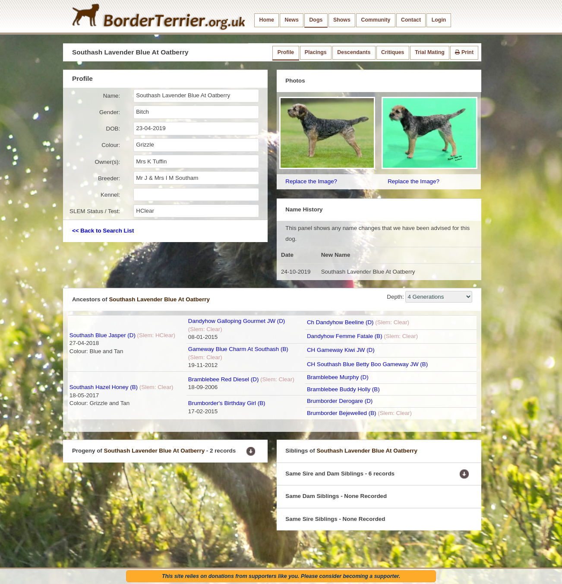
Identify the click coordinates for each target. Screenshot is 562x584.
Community (375, 20)
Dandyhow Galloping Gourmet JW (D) (236, 321)
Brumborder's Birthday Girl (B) (226, 403)
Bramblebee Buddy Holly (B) (343, 389)
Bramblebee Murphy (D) (338, 377)
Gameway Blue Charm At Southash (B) (238, 349)
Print (464, 52)
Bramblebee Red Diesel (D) (223, 379)
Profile (286, 52)
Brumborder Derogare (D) (340, 401)
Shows (341, 20)
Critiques (392, 52)
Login (439, 20)
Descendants (353, 52)
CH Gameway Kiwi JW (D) (341, 350)
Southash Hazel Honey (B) (103, 387)
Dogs (315, 20)
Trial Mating (430, 52)
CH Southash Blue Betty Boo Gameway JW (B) (367, 364)
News (291, 20)
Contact (411, 20)
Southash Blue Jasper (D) (102, 335)
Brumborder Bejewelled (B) (341, 413)
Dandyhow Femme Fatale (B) (344, 336)
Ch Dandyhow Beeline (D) (340, 322)
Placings (316, 52)
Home (266, 20)
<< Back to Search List (103, 230)
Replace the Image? (311, 181)
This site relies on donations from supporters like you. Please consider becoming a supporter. (281, 576)
